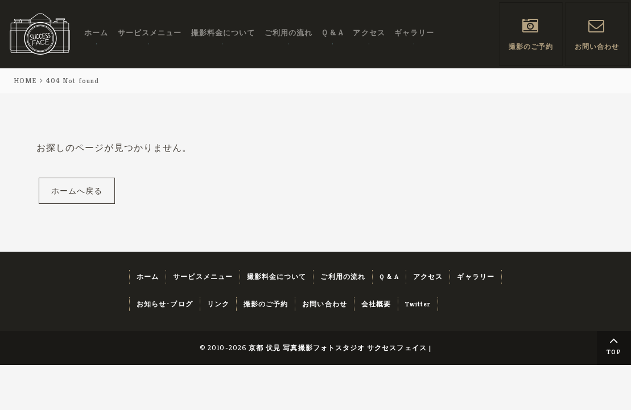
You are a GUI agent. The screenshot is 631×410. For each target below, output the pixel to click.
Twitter (418, 304)
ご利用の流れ (287, 33)
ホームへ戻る (76, 191)
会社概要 (376, 304)
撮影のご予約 (531, 46)
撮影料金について (223, 33)
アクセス (367, 33)
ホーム (96, 33)
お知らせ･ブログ (165, 304)
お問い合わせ (597, 46)
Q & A (332, 33)
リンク (218, 304)
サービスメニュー (149, 33)
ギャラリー (412, 33)
